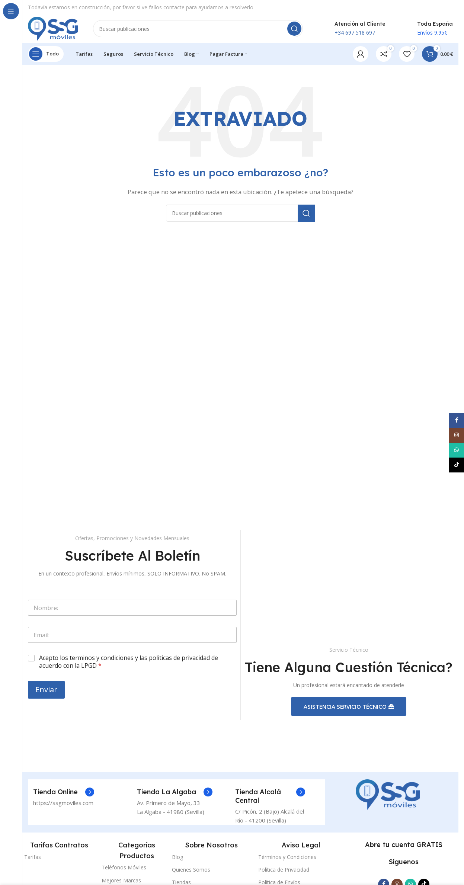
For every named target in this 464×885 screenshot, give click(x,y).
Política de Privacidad (283, 872)
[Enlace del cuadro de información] (63, 795)
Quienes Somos (191, 872)
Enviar (46, 691)
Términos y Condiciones (287, 860)
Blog (177, 860)
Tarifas (32, 860)
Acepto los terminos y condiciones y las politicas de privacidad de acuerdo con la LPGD (128, 664)
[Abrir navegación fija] (45, 55)
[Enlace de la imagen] (387, 797)
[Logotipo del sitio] (55, 29)
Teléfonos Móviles (124, 871)
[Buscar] (200, 29)
